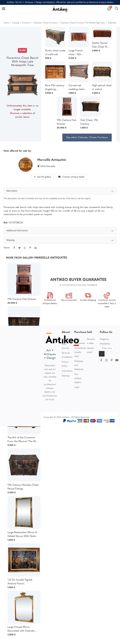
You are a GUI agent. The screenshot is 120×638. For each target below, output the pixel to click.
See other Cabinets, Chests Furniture (87, 137)
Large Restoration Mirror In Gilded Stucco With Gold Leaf (22, 534)
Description (60, 191)
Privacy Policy (65, 364)
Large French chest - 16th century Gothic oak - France (77, 52)
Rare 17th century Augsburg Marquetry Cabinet (54, 87)
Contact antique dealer (71, 177)
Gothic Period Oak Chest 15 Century (99, 45)
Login (77, 387)
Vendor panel (90, 350)
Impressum (67, 371)
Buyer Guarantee (79, 341)
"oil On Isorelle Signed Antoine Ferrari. (20, 582)
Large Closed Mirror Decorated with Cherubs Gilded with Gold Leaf (21, 629)
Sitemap (66, 376)
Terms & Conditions (67, 355)
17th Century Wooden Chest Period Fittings (23, 487)
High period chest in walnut (102, 87)
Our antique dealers (78, 378)
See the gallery (42, 177)
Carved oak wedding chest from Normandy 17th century (77, 87)
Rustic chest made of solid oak (55, 52)
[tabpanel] (60, 241)
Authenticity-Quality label (80, 352)
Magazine (104, 339)
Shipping (60, 241)
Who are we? (65, 346)
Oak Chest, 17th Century (89, 122)
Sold (22, 50)
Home (65, 339)
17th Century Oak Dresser (66, 122)
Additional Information (60, 231)
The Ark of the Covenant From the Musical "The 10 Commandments (22, 439)
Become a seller (91, 341)
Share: (7, 248)
